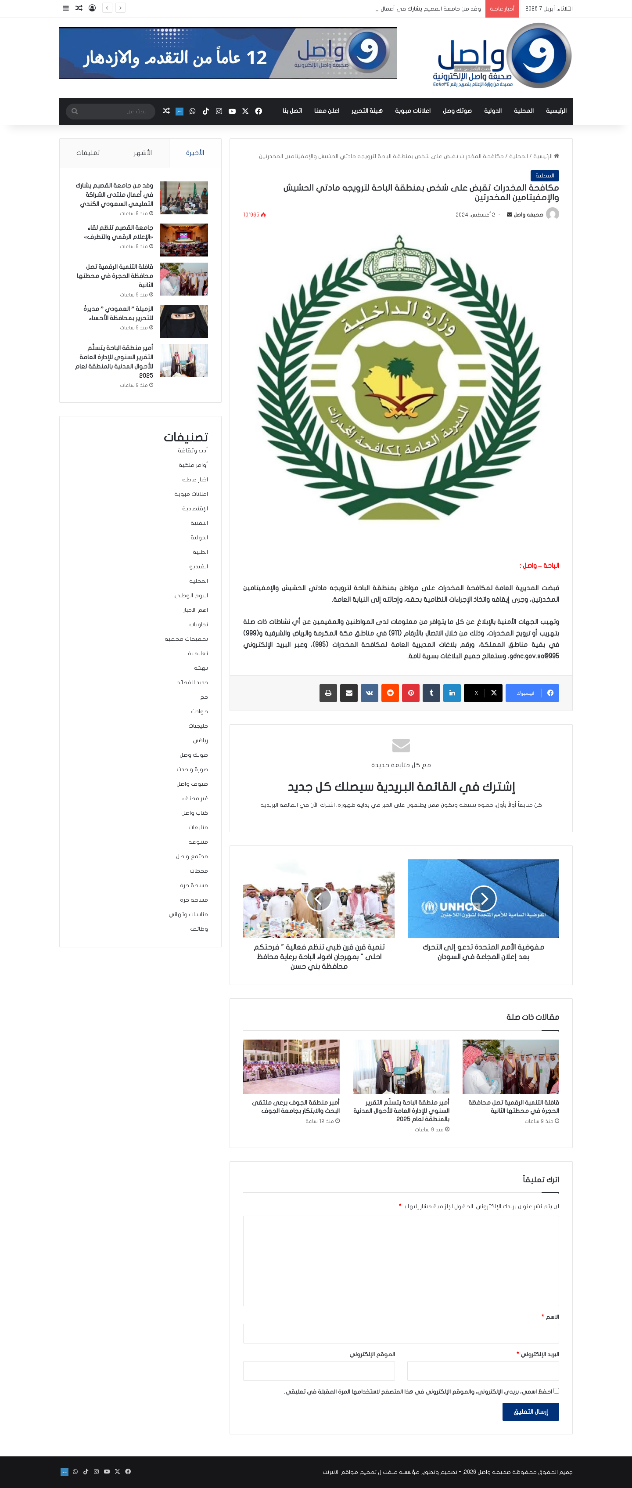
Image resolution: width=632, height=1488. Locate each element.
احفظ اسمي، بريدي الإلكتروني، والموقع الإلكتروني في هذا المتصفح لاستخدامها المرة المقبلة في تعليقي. (418, 1392)
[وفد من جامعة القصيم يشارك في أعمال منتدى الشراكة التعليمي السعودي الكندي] (184, 197)
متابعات (198, 827)
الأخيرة (195, 152)
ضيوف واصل (192, 784)
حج (204, 697)
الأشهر (143, 152)
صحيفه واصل (528, 214)
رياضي (200, 740)
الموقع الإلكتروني (372, 1354)
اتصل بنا (292, 111)
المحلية (524, 111)
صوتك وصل (457, 111)
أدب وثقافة (193, 451)
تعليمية (198, 653)
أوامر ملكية (193, 465)
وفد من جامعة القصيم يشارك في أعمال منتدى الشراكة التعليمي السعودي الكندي (114, 194)
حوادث (199, 711)
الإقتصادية (195, 509)
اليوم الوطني (191, 595)
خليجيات (198, 726)
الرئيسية (556, 111)
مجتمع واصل (192, 856)
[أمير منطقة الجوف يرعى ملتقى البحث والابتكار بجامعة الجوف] (291, 1067)
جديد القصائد (192, 682)
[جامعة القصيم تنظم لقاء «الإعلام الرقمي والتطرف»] (184, 240)
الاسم (550, 1317)
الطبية (200, 552)
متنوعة (198, 842)
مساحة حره (194, 900)
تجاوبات (198, 624)
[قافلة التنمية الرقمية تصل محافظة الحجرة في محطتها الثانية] (511, 1067)
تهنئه (201, 668)
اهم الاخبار (195, 610)
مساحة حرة (194, 885)
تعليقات (88, 152)
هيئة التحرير (367, 111)
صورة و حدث (192, 769)
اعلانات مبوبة (413, 111)
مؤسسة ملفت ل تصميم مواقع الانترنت (371, 1472)
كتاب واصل (194, 813)
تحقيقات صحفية (186, 639)
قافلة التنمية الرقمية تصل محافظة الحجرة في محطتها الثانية (115, 276)
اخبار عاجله (195, 480)
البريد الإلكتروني (538, 1354)
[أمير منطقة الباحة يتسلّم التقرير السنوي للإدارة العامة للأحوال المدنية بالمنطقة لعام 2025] (401, 1067)
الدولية (493, 111)
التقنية (199, 523)
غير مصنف (195, 798)
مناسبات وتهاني (188, 914)
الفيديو (198, 566)
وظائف (199, 929)
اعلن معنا (326, 111)
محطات (199, 871)
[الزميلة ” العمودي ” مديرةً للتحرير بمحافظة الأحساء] (184, 321)
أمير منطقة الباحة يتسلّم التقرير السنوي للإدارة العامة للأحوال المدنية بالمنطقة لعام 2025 (401, 1111)
